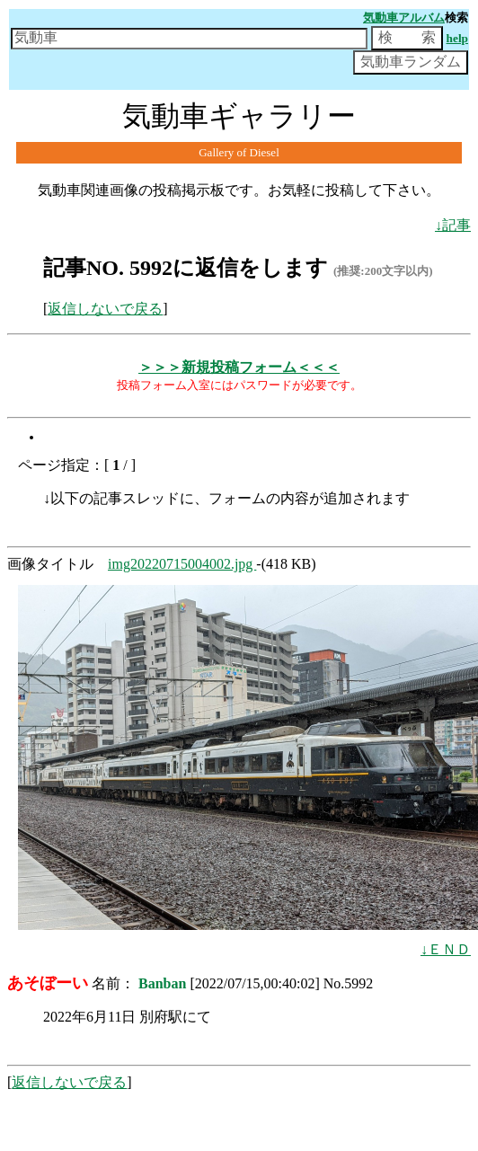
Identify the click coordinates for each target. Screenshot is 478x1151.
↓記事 (453, 225)
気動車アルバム (404, 17)
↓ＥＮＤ (445, 949)
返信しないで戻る (105, 308)
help (457, 38)
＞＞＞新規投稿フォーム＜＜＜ (239, 367)
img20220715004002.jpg (182, 563)
